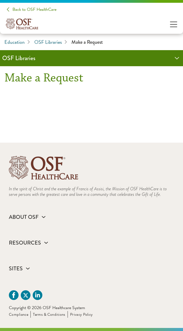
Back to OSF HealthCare (34, 9)
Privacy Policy (81, 314)
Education (17, 42)
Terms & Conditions (49, 314)
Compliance (18, 314)
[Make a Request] (91, 109)
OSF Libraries (50, 42)
